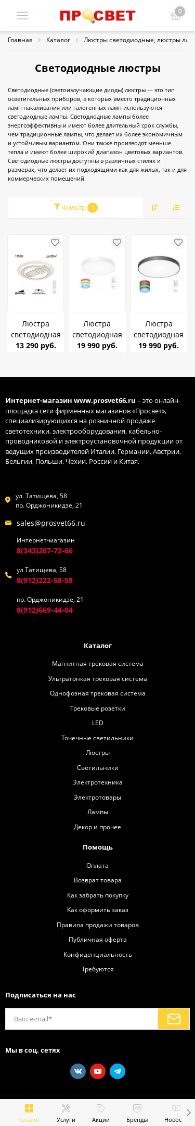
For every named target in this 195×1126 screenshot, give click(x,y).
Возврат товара (98, 880)
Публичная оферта (98, 939)
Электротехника (98, 782)
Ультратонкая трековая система (97, 678)
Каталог (98, 645)
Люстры (98, 752)
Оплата (97, 865)
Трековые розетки (97, 708)
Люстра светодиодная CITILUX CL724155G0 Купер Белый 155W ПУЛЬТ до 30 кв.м (97, 329)
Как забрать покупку (97, 895)
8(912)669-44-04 (45, 610)
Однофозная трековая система (98, 693)
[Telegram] (117, 1071)
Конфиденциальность (97, 954)
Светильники (98, 767)
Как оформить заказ (97, 909)
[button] (188, 1112)
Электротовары (97, 797)
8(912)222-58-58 (45, 580)
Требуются (98, 969)
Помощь (98, 847)
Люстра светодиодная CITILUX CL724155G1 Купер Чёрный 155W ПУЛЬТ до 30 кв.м (159, 329)
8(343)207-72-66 (45, 550)
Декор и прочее (97, 827)
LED (97, 722)
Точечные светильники (97, 737)
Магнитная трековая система (98, 663)
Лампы (97, 811)
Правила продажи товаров (98, 924)
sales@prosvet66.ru (51, 523)
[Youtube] (98, 1071)
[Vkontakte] (78, 1071)
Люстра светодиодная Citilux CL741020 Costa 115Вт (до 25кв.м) (35, 329)
